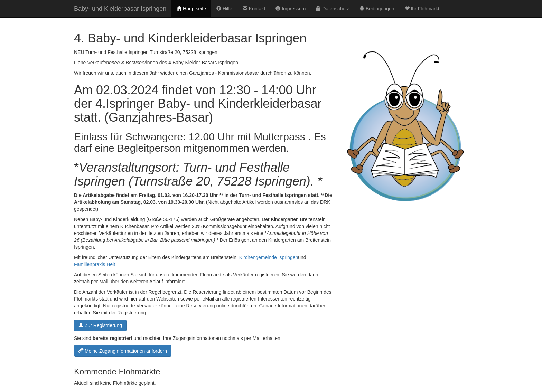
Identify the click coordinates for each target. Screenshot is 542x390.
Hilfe (224, 8)
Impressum (290, 8)
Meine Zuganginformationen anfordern (122, 351)
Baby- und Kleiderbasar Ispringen (120, 8)
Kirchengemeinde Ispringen (268, 257)
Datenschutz (332, 8)
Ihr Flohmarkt (422, 8)
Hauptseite (191, 8)
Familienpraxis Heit (94, 264)
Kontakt (254, 8)
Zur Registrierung (100, 325)
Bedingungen (376, 8)
